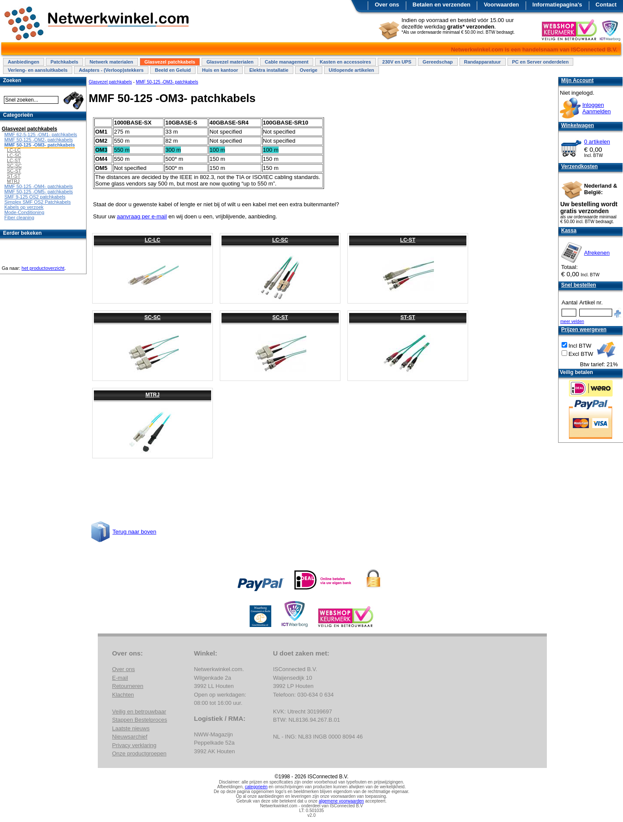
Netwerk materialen (111, 61)
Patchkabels (64, 61)
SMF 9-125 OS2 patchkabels (34, 196)
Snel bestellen (578, 285)
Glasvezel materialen (230, 61)
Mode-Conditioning (24, 212)
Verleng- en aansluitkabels (37, 70)
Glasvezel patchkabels (170, 61)
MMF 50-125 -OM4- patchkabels (38, 186)
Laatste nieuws (131, 728)
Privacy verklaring (134, 745)
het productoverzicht (43, 268)
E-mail (120, 678)
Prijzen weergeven (584, 329)
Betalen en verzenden (442, 4)
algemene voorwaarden (341, 801)
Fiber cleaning (19, 217)
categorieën (256, 786)
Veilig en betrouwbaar (139, 711)
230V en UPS (396, 61)
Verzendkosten (579, 166)
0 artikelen (597, 141)
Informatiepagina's (557, 4)
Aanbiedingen (23, 61)
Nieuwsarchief (130, 736)
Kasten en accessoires (345, 61)
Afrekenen (597, 252)
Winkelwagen (577, 125)
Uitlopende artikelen (351, 70)
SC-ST (280, 317)
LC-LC (153, 240)
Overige (309, 70)
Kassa (568, 230)
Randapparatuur (482, 61)
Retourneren (127, 686)
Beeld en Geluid (173, 70)
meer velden (572, 321)
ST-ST (407, 317)
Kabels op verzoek (24, 207)
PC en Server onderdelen (540, 61)
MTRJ (152, 395)
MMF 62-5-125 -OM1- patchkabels (40, 134)
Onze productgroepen (139, 753)
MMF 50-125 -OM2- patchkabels (38, 139)
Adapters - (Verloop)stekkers (111, 70)
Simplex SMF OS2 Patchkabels (37, 202)
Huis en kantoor (220, 70)
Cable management (286, 61)
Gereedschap (438, 61)
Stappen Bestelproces (139, 719)
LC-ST (407, 240)
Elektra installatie (269, 70)
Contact (606, 4)
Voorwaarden (501, 4)
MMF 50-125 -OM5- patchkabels (38, 191)
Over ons (387, 4)
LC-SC (280, 240)
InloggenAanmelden (596, 108)
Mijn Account (577, 80)
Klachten (123, 694)
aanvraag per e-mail (142, 216)
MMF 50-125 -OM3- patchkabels (167, 82)
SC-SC (153, 317)
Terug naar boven (134, 531)
